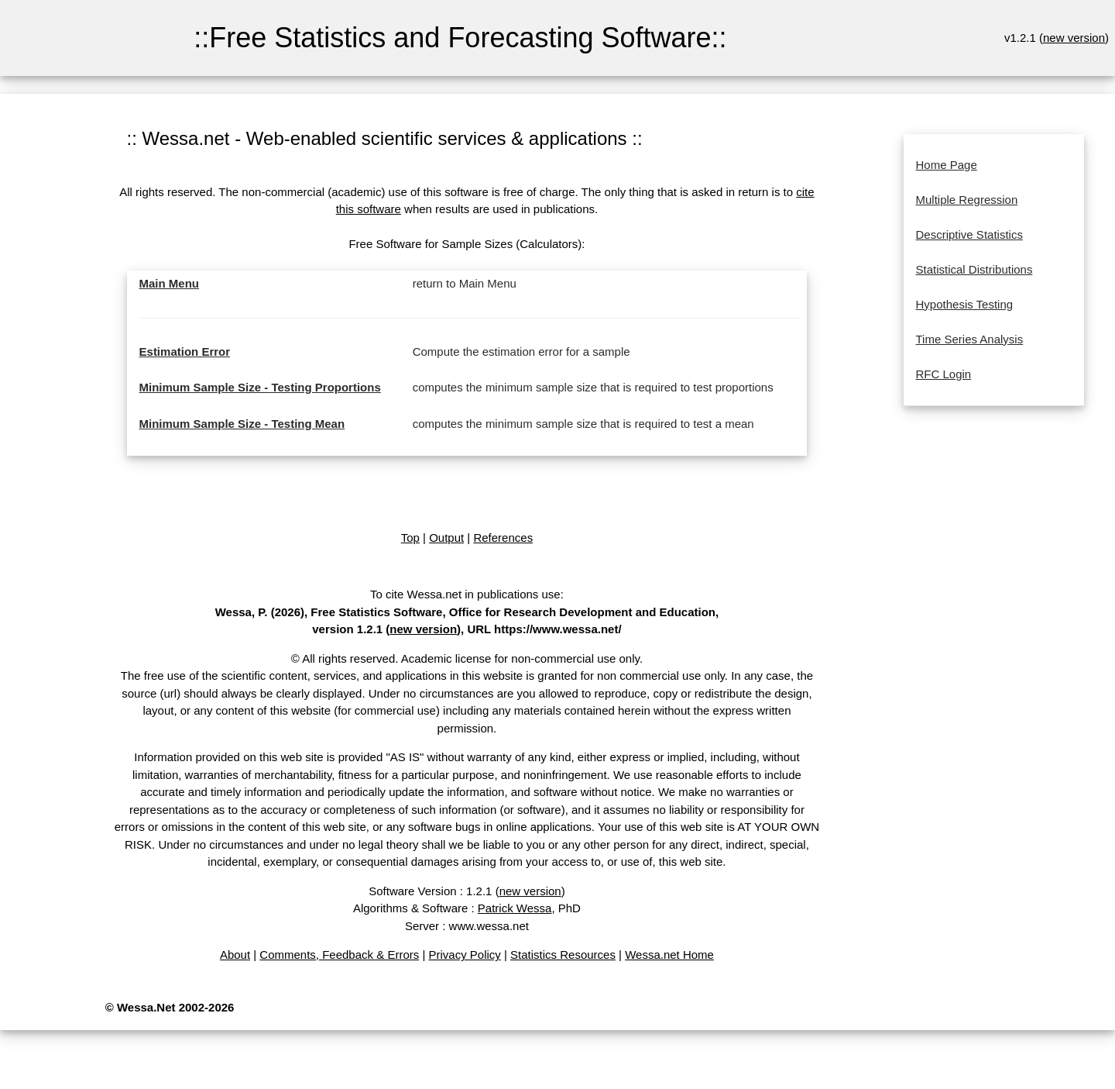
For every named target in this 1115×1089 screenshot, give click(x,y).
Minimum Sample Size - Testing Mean (242, 423)
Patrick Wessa (515, 908)
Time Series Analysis (970, 339)
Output (446, 537)
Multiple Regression (967, 199)
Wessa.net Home (669, 954)
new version (1074, 37)
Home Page (946, 164)
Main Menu (169, 283)
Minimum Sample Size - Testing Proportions (260, 387)
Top (410, 537)
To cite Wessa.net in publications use (465, 594)
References (503, 537)
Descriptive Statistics (969, 234)
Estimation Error (185, 351)
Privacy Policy (464, 954)
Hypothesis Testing (965, 304)
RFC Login (944, 374)
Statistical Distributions (974, 269)
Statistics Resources (563, 954)
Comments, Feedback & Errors (339, 954)
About (235, 954)
